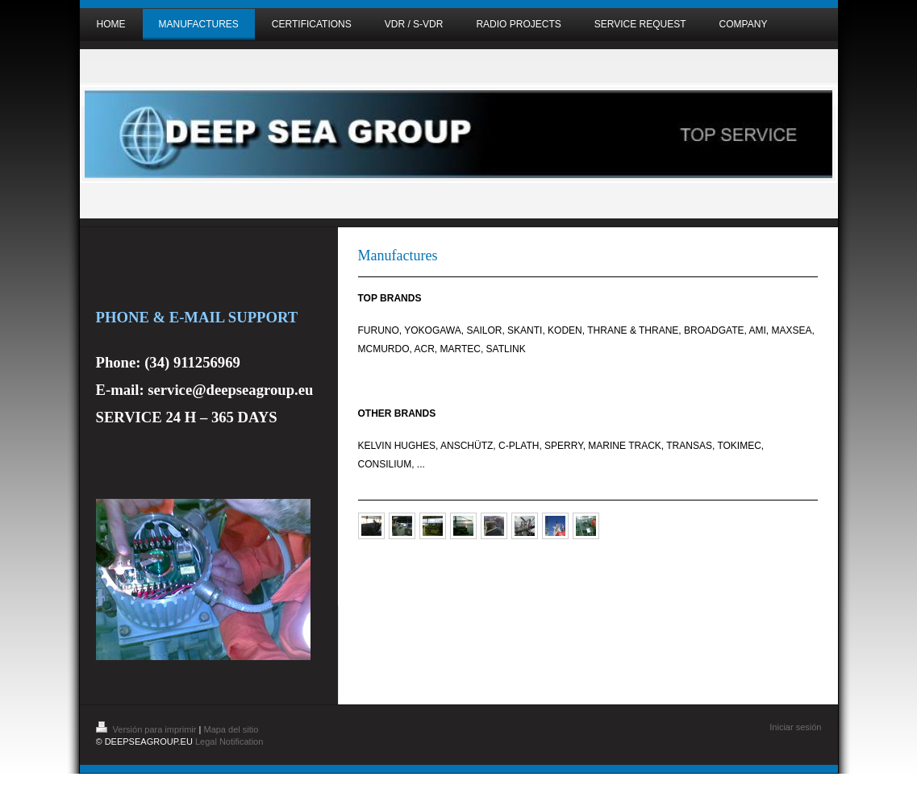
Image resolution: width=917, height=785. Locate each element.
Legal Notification (229, 741)
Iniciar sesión (795, 727)
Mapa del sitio (230, 729)
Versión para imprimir (147, 729)
